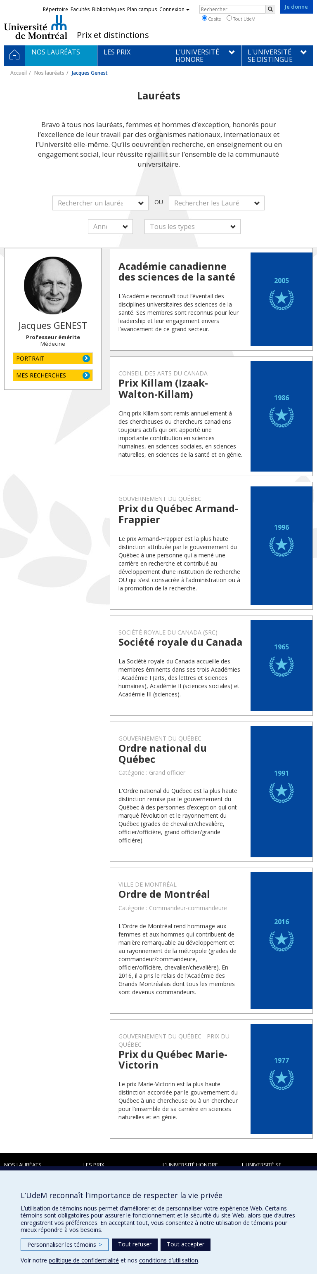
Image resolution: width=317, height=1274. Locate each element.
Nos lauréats (49, 72)
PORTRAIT (30, 358)
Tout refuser (134, 1244)
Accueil (18, 72)
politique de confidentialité (84, 1260)
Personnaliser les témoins (64, 1244)
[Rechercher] (270, 9)
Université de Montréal (35, 26)
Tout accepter (185, 1244)
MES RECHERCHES (41, 375)
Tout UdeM (241, 18)
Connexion (174, 9)
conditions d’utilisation (168, 1260)
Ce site (211, 18)
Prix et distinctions (113, 35)
